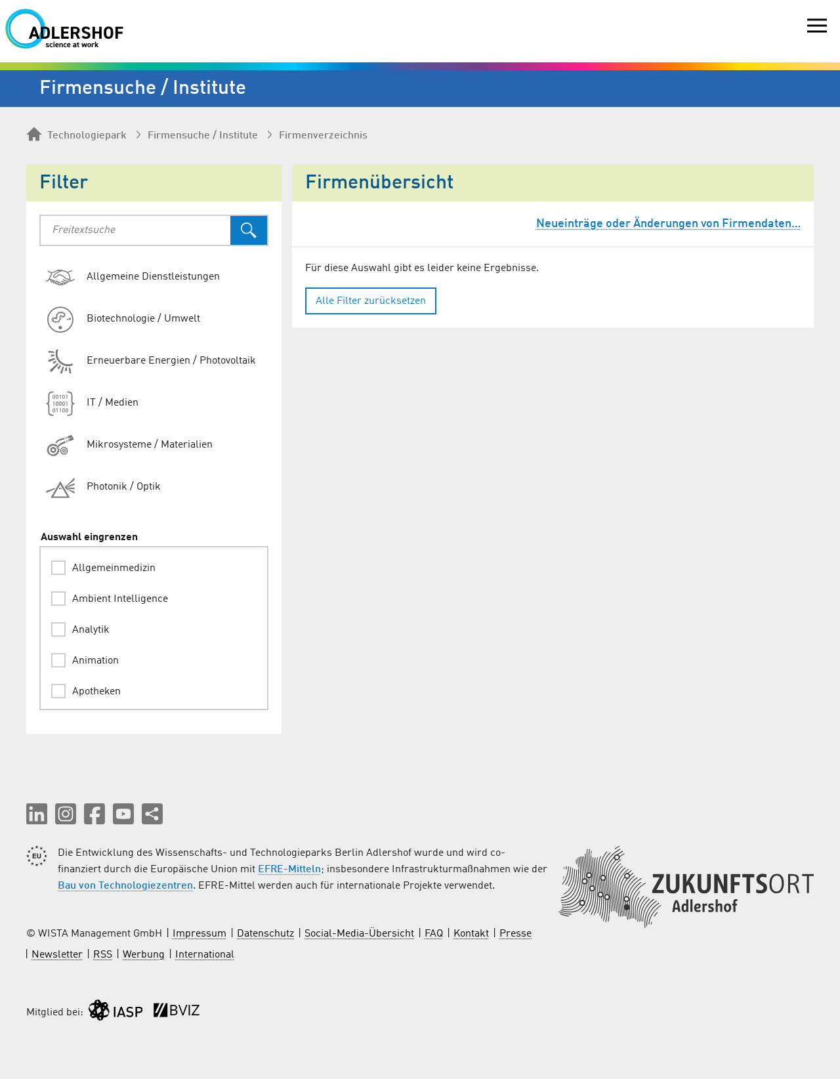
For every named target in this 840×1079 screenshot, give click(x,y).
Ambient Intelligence (120, 599)
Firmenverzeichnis (323, 136)
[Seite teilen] (152, 813)
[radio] (159, 278)
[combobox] (135, 230)
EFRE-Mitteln (289, 869)
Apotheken (96, 692)
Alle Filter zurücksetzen (371, 301)
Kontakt (471, 934)
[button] (36, 813)
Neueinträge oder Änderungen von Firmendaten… (668, 224)
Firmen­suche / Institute (203, 136)
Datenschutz (265, 934)
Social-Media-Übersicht (359, 934)
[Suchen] (248, 230)
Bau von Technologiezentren (125, 886)
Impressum (199, 934)
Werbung (144, 955)
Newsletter (57, 955)
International (204, 955)
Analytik (91, 630)
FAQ (434, 934)
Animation (95, 661)
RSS (102, 955)
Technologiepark (76, 135)
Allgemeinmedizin (114, 568)
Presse (515, 934)
